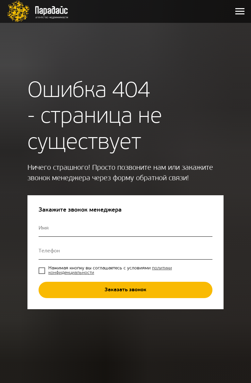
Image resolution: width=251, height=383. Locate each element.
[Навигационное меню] (239, 11)
